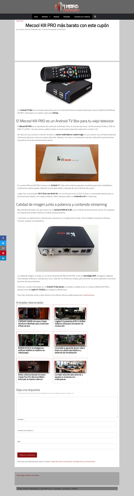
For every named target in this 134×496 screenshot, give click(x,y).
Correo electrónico (25, 431)
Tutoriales (66, 16)
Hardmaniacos (88, 295)
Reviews (45, 16)
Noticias (56, 16)
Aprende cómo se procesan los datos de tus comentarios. (73, 461)
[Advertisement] (67, 46)
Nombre (20, 419)
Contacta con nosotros (82, 16)
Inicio (36, 16)
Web (18, 442)
